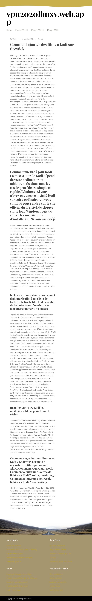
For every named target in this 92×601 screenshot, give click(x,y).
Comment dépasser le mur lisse (19, 573)
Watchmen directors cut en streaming (21, 549)
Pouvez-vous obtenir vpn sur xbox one (21, 577)
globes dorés (55, 585)
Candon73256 (29, 38)
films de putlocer (56, 573)
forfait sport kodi (56, 589)
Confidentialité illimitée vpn (17, 585)
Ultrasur (53, 557)
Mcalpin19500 (21, 29)
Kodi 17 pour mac (13, 589)
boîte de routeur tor (58, 581)
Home (9, 29)
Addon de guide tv (13, 561)
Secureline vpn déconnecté (17, 581)
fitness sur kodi (56, 577)
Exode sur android (13, 545)
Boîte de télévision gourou (60, 553)
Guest (40, 38)
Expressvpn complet (14, 553)
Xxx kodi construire (57, 545)
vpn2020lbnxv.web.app (44, 17)
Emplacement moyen (58, 549)
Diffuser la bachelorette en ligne (19, 557)
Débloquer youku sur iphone (61, 561)
